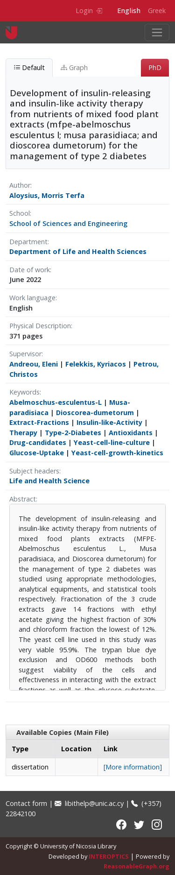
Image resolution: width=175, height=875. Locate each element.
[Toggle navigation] (157, 32)
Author (19, 185)
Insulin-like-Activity (109, 422)
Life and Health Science (49, 480)
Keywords (24, 392)
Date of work (29, 269)
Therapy (23, 432)
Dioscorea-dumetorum (95, 412)
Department (28, 241)
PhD (154, 67)
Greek (157, 10)
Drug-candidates (37, 442)
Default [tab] (29, 67)
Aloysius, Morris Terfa (46, 195)
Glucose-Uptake (36, 452)
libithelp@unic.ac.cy (89, 803)
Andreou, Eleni (33, 364)
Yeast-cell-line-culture (112, 442)
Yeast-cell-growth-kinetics (117, 452)
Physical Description (40, 325)
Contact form (26, 803)
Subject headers (34, 470)
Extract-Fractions (39, 422)
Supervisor (25, 353)
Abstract (22, 498)
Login (89, 10)
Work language (32, 297)
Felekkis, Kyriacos (95, 364)
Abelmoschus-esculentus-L (55, 402)
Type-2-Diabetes (73, 432)
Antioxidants (131, 432)
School (19, 213)
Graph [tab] (74, 67)
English (128, 10)
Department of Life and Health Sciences (78, 251)
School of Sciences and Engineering (68, 223)
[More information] (133, 766)
